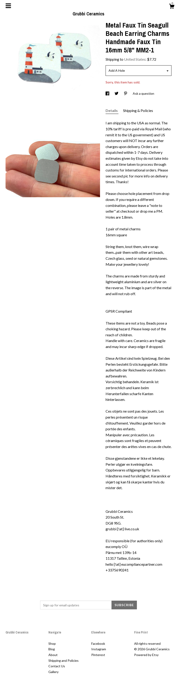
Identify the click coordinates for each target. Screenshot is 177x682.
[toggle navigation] (8, 5)
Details (112, 110)
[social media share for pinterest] (126, 93)
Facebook (98, 643)
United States (134, 59)
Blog (51, 649)
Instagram (98, 649)
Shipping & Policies (138, 110)
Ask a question (143, 93)
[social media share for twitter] (117, 93)
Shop (52, 643)
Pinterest (98, 655)
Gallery (53, 672)
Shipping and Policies (63, 660)
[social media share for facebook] (108, 93)
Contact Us (56, 666)
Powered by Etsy (146, 655)
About (53, 655)
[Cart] (171, 6)
